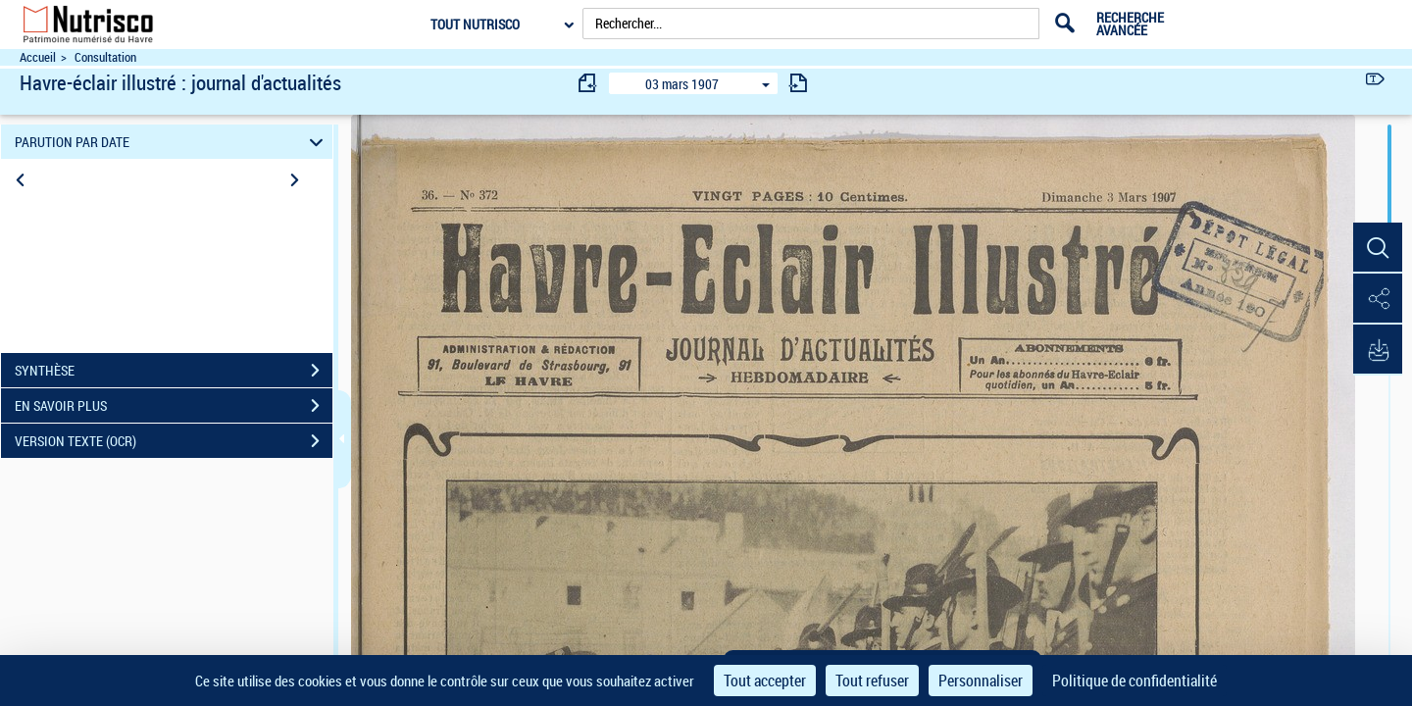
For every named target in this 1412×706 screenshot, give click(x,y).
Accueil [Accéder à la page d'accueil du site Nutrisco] (38, 57)
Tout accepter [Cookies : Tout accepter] (765, 680)
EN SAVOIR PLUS (173, 406)
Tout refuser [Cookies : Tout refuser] (872, 680)
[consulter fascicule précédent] (588, 83)
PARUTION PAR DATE (172, 142)
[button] (1377, 248)
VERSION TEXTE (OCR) (173, 441)
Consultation (105, 57)
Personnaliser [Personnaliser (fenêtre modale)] (980, 680)
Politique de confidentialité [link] (1134, 680)
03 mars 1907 (682, 84)
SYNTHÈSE (173, 370)
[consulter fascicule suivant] (798, 83)
